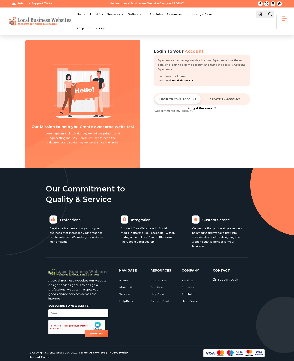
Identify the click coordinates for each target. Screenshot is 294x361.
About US (126, 287)
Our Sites (157, 287)
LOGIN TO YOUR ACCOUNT (177, 99)
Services (113, 14)
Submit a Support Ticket (35, 3)
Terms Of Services (92, 352)
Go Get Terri (159, 280)
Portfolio (156, 14)
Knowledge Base (199, 14)
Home (81, 14)
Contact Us (97, 28)
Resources (175, 14)
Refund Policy (39, 357)
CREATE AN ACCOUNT (225, 99)
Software (135, 14)
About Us (96, 14)
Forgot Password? (202, 108)
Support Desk (228, 279)
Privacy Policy (118, 352)
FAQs (81, 28)
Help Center (190, 300)
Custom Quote (161, 300)
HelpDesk (126, 300)
